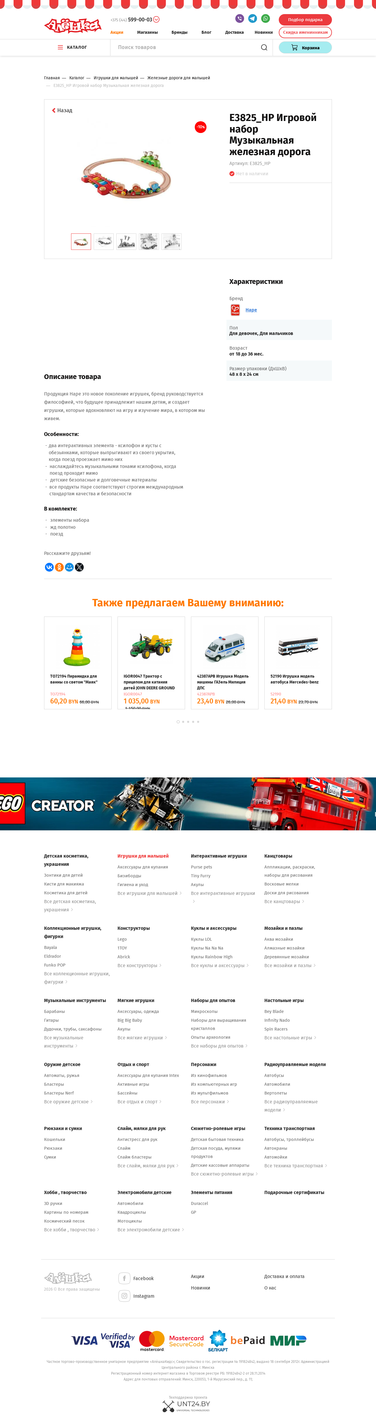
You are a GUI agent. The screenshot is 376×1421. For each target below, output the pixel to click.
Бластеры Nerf (59, 1093)
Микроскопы (204, 1011)
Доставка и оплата (284, 1276)
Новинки (264, 32)
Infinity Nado (277, 1020)
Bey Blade (274, 1011)
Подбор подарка (305, 19)
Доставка (234, 32)
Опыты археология (210, 1037)
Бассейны (127, 1093)
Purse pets (201, 867)
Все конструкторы (139, 965)
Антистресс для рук (137, 1139)
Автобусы (274, 1075)
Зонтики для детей (63, 875)
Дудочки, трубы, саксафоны (73, 1029)
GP (193, 1212)
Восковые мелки (281, 884)
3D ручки (53, 1203)
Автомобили (277, 1084)
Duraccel (199, 1203)
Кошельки (54, 1139)
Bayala (50, 947)
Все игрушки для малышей (150, 893)
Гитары (51, 1020)
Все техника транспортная (295, 1166)
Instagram (136, 1296)
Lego (122, 939)
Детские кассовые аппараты (220, 1165)
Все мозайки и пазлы (289, 965)
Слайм (124, 1148)
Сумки (50, 1157)
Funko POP (55, 965)
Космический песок (64, 1221)
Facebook (136, 1278)
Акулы (197, 884)
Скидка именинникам (305, 32)
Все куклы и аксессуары (220, 965)
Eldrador (52, 956)
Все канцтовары (284, 901)
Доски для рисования (286, 892)
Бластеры (54, 1084)
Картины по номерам (66, 1212)
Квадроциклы (132, 1212)
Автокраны (275, 1148)
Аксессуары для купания (143, 867)
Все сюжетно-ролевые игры (224, 1174)
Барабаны (54, 1011)
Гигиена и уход (133, 884)
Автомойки (275, 1157)
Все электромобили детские (151, 1230)
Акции (116, 32)
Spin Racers (276, 1029)
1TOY (122, 948)
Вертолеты (275, 1093)
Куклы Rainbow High (212, 956)
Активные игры (133, 1084)
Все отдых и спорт (139, 1102)
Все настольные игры (290, 1038)
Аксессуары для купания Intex (148, 1075)
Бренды (179, 32)
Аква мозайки (278, 939)
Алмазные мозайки (284, 948)
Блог (207, 32)
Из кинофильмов (209, 1075)
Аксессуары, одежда (138, 1011)
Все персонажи (210, 1102)
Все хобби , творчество (71, 1230)
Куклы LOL (201, 939)
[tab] (81, 241)
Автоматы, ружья (61, 1075)
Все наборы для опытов (219, 1046)
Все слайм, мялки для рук (148, 1166)
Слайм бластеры (135, 1157)
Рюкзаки (53, 1148)
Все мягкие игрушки (142, 1038)
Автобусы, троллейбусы (289, 1139)
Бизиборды (129, 875)
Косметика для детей (66, 892)
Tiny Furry (200, 875)
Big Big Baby (130, 1020)
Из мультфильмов (209, 1093)
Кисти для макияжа (64, 884)
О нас (270, 1288)
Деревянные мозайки (286, 956)
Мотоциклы (130, 1221)
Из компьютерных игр (214, 1084)
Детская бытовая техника (217, 1139)
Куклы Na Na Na (207, 948)
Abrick (124, 956)
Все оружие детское (68, 1102)
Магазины (147, 32)
